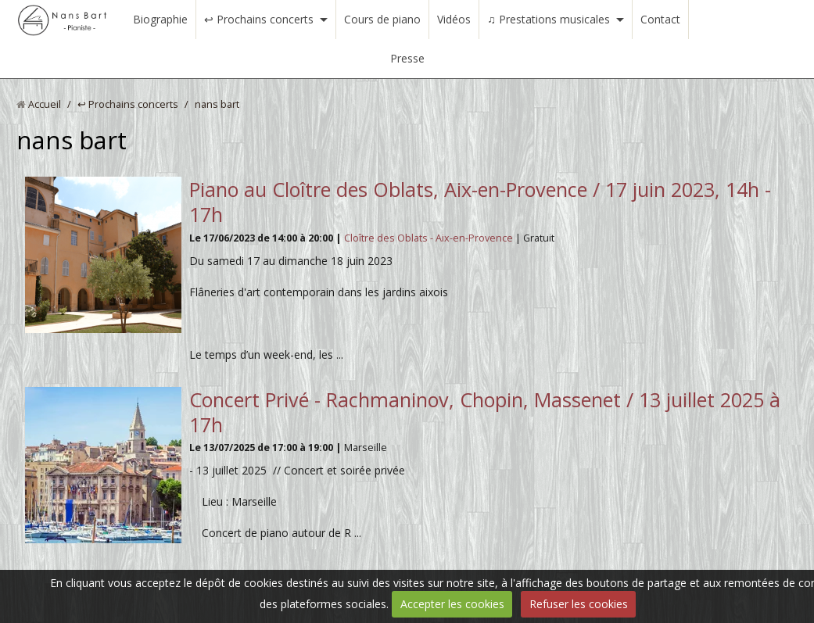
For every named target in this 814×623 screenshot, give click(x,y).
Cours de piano (382, 19)
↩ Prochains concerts (259, 19)
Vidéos (454, 19)
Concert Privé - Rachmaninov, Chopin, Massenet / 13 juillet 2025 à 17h (484, 412)
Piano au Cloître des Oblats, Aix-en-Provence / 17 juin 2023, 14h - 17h (480, 201)
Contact (660, 19)
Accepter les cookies (452, 603)
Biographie (160, 19)
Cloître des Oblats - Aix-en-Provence (429, 238)
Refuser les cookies (578, 603)
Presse (407, 58)
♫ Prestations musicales (548, 19)
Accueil (44, 104)
